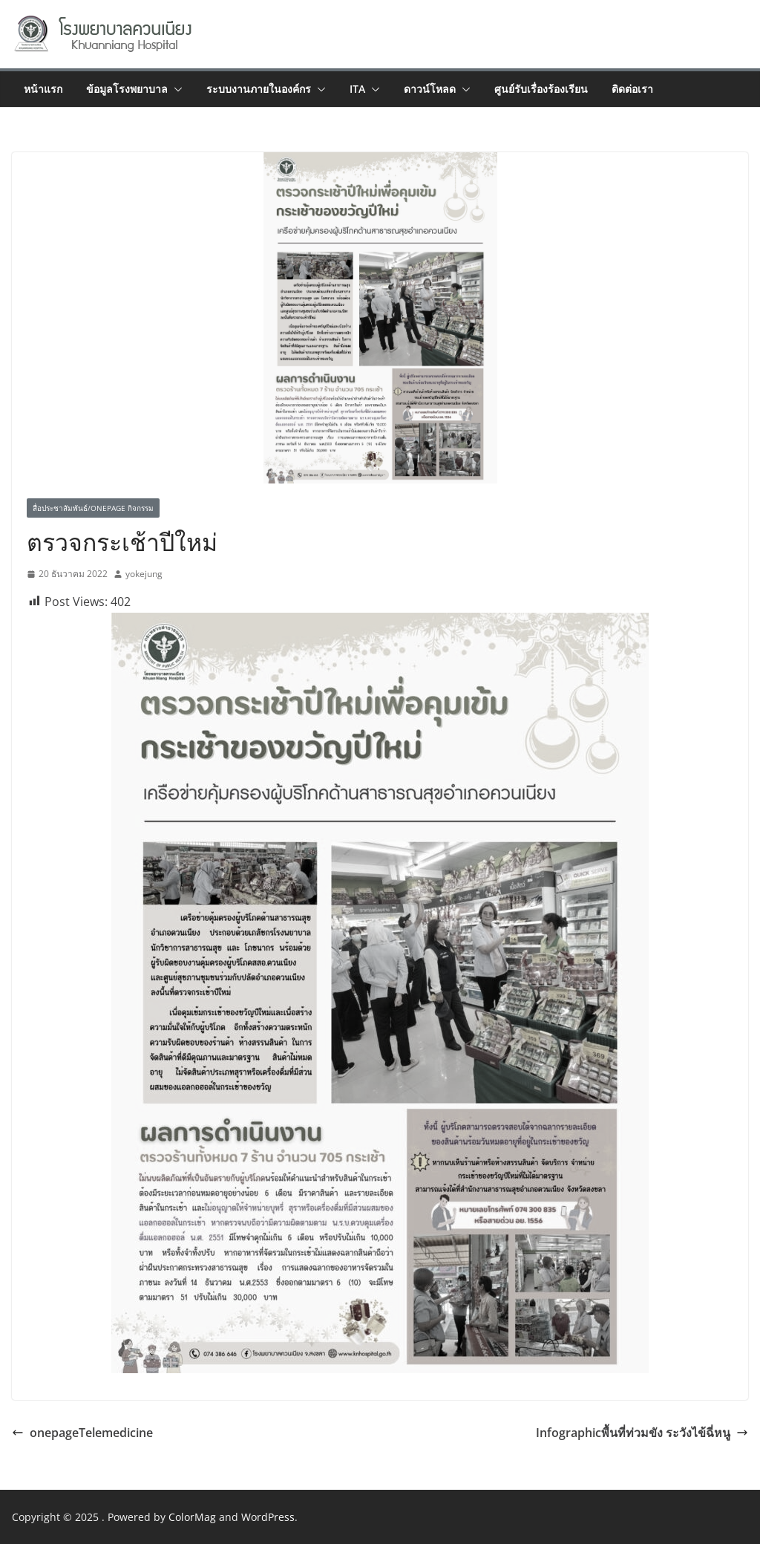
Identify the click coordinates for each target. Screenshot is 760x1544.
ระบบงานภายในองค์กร (258, 89)
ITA (357, 89)
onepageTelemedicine (82, 1432)
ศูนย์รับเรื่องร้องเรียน (541, 89)
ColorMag (192, 1517)
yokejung (144, 573)
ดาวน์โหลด (430, 89)
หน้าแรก (43, 89)
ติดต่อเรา (632, 89)
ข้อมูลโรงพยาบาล (127, 89)
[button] (175, 89)
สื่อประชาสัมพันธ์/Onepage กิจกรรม (93, 508)
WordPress (268, 1517)
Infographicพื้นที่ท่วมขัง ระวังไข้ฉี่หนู (642, 1432)
